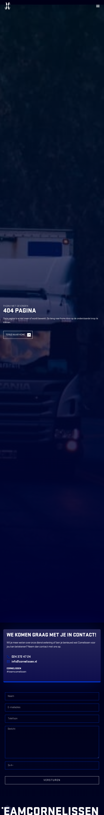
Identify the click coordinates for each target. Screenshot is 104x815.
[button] (98, 6)
